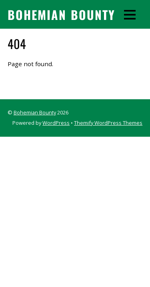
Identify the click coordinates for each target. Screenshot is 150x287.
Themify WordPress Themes (108, 122)
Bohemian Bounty (35, 112)
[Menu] (130, 14)
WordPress (56, 122)
